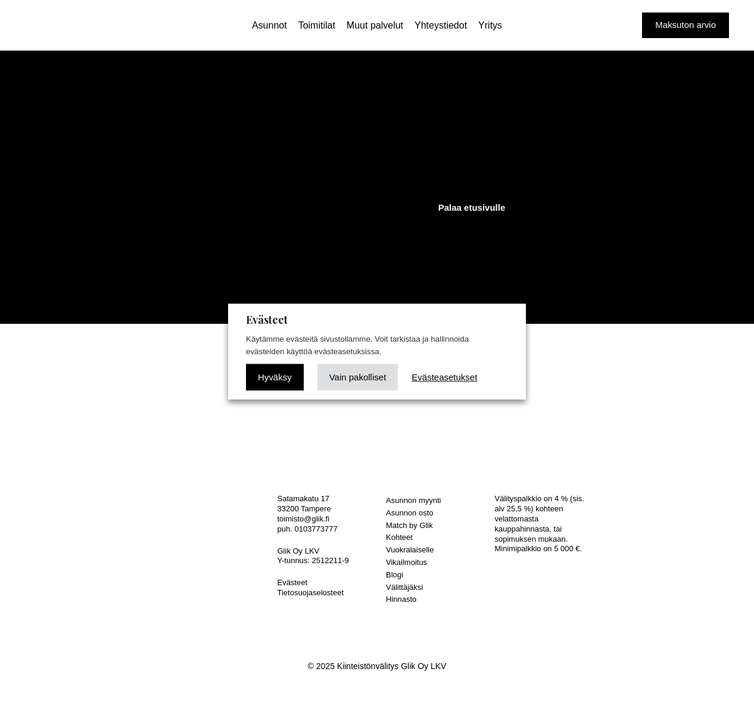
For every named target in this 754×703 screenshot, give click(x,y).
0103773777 (315, 528)
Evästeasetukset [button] (444, 377)
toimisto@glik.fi (304, 518)
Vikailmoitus (406, 562)
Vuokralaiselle (410, 549)
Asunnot (269, 25)
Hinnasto (401, 599)
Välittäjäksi (404, 587)
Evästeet (293, 582)
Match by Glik (409, 525)
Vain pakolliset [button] (358, 377)
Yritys (490, 25)
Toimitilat (316, 25)
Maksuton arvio (685, 25)
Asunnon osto (410, 512)
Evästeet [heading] (267, 320)
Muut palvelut (375, 25)
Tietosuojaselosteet (311, 592)
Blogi (394, 574)
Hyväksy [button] (275, 377)
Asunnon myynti (413, 500)
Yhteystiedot (441, 25)
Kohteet (399, 537)
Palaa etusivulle (472, 207)
